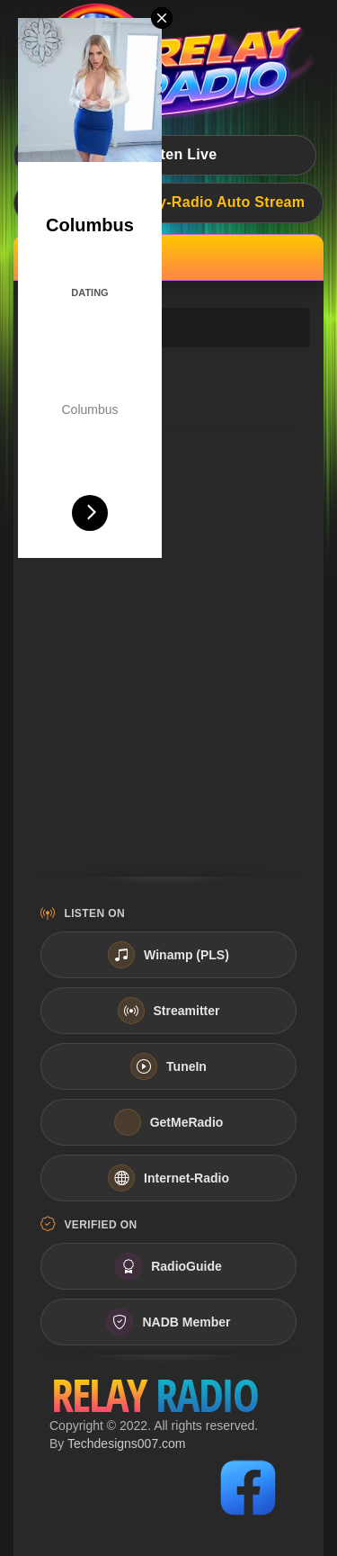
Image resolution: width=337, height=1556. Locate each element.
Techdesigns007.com (126, 1443)
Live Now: (169, 202)
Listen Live (165, 154)
